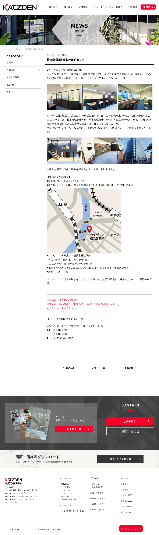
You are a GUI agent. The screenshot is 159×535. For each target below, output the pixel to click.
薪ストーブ (66, 496)
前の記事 (70, 368)
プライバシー (13, 530)
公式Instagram (126, 501)
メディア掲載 (13, 78)
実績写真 (95, 484)
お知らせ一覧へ (99, 368)
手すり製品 (66, 487)
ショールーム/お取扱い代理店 (108, 7)
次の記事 (128, 368)
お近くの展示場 (96, 493)
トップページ (65, 478)
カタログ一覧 (74, 429)
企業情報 (83, 7)
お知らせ (17, 49)
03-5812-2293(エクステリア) (22, 499)
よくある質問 (126, 495)
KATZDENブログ (97, 510)
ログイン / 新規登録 (121, 459)
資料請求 (148, 7)
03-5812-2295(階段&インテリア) (23, 496)
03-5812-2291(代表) (18, 494)
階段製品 (65, 484)
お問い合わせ (130, 431)
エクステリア (66, 493)
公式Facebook (126, 507)
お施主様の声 (97, 487)
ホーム (8, 49)
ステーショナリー (68, 500)
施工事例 (68, 7)
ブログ (10, 93)
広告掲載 (11, 85)
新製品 (10, 63)
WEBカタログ (65, 505)
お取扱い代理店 (96, 504)
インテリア (66, 490)
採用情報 (133, 7)
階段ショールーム (97, 498)
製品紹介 (53, 7)
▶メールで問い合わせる (60, 338)
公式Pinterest (126, 512)
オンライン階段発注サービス (72, 511)
